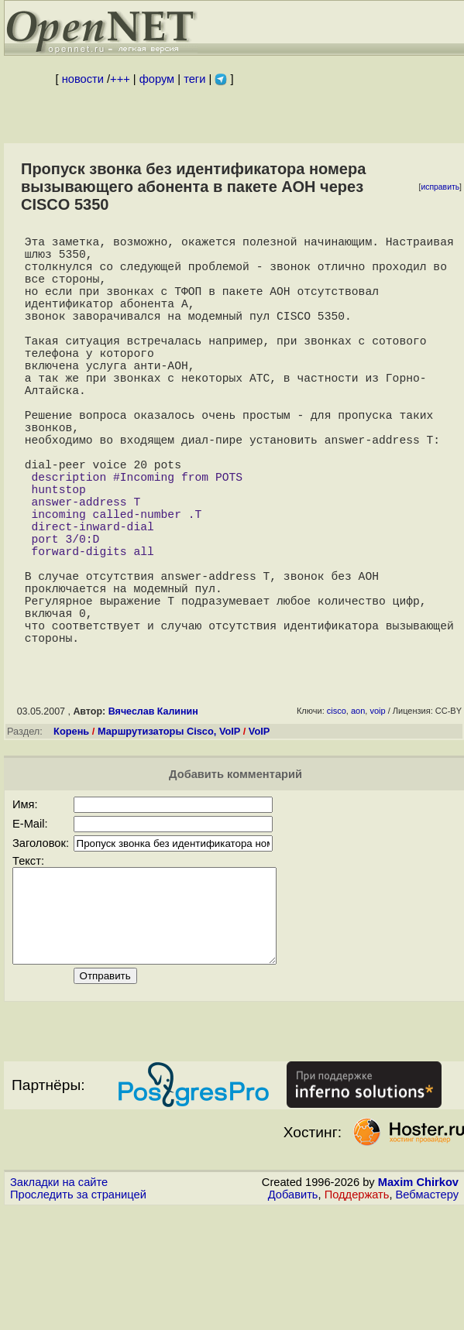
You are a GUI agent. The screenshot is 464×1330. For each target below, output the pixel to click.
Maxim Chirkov (418, 1303)
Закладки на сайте (59, 1303)
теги (194, 79)
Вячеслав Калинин (153, 813)
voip (377, 813)
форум (156, 79)
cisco (336, 813)
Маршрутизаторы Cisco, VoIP (169, 833)
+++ (120, 79)
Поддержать (357, 1315)
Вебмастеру (427, 1315)
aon (358, 813)
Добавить (293, 1315)
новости (83, 79)
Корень (71, 833)
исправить (440, 187)
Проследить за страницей (78, 1315)
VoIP (259, 833)
